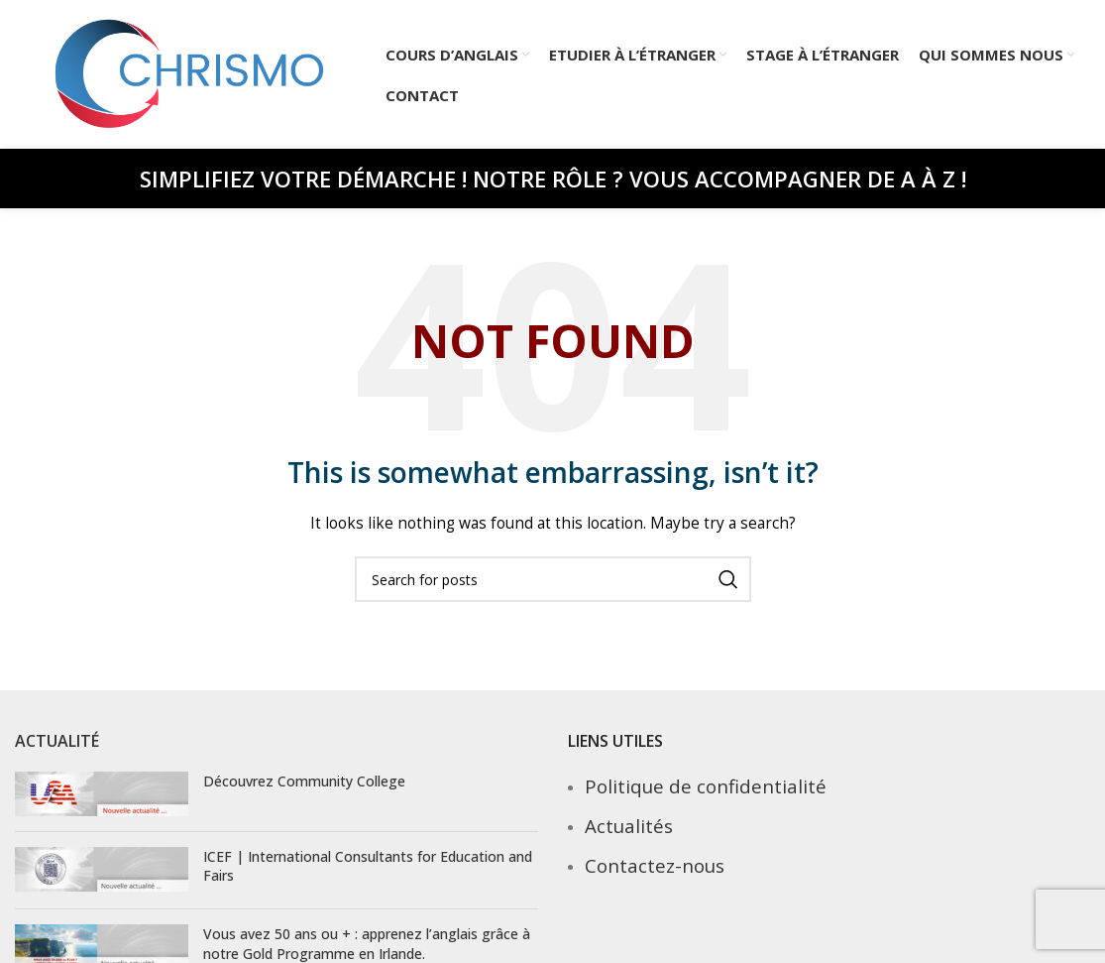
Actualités (629, 825)
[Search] (553, 579)
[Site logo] (190, 72)
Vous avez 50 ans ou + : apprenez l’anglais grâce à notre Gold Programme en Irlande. (366, 943)
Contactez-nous (654, 865)
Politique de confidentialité (706, 786)
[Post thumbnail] (101, 794)
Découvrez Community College (304, 781)
